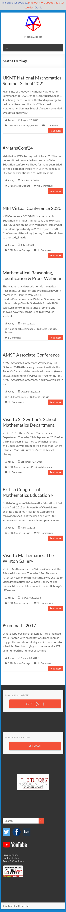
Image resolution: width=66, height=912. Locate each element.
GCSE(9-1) (35, 703)
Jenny (11, 120)
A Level (35, 746)
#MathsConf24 (18, 148)
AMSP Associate (17, 396)
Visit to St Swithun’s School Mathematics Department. (29, 422)
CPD (10, 125)
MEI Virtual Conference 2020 (32, 208)
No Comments (45, 185)
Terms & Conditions (13, 861)
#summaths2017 (19, 625)
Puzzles (9, 332)
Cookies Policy (11, 857)
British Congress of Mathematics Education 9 (28, 492)
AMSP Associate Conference (31, 355)
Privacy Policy (10, 854)
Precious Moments (41, 466)
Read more (55, 130)
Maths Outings (22, 125)
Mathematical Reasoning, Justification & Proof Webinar (32, 275)
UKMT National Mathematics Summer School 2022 (32, 80)
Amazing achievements (20, 328)
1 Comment (51, 125)
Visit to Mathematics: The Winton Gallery (28, 558)
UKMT (34, 125)
